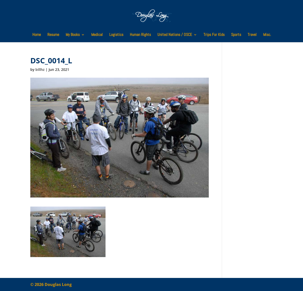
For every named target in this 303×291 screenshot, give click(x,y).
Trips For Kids (214, 35)
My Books (73, 35)
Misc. (267, 35)
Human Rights (140, 35)
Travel (252, 35)
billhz (40, 69)
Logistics (116, 35)
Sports (236, 35)
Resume (53, 35)
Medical (97, 35)
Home (36, 35)
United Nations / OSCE (174, 35)
